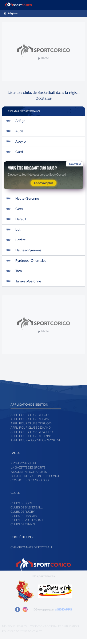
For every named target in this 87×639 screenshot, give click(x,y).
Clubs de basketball (27, 507)
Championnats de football (32, 547)
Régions (13, 13)
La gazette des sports (28, 467)
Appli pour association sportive (36, 440)
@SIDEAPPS (63, 609)
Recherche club (23, 463)
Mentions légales (14, 626)
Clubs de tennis (23, 524)
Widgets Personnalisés (29, 472)
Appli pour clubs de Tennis (31, 436)
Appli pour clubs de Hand (31, 427)
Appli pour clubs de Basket (32, 419)
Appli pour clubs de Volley (32, 432)
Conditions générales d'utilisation (54, 626)
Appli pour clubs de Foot (30, 415)
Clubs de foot (21, 503)
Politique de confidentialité (22, 631)
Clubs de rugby (23, 512)
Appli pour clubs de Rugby (31, 423)
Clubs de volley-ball (27, 520)
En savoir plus (43, 183)
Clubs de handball (25, 516)
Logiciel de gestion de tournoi (35, 476)
